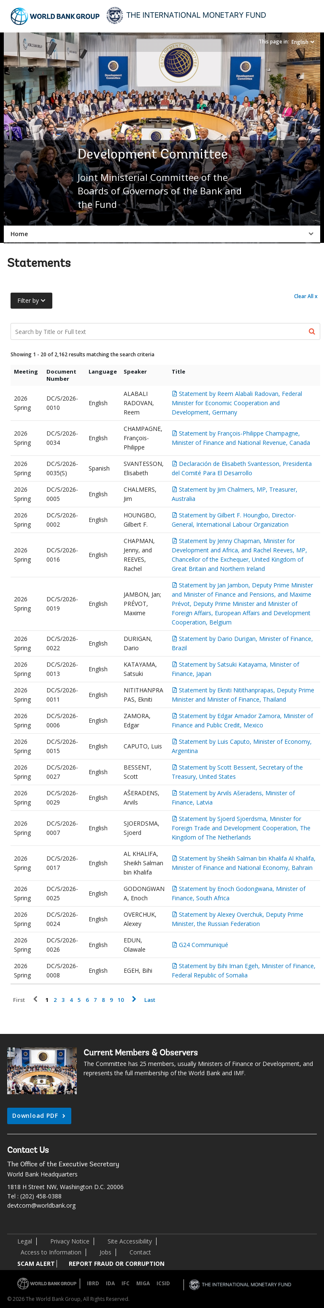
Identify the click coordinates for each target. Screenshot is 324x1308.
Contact (140, 1252)
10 (121, 1000)
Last (149, 1000)
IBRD (93, 1283)
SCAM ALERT (36, 1264)
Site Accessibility (130, 1241)
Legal (24, 1241)
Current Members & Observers (141, 1053)
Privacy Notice (69, 1241)
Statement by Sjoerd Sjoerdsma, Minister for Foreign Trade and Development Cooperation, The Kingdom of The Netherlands (241, 828)
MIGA (143, 1283)
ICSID (163, 1283)
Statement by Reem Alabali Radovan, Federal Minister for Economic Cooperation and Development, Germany (237, 403)
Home (19, 234)
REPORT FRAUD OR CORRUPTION (117, 1264)
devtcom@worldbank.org (41, 1205)
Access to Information (51, 1252)
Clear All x (306, 296)
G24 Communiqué (203, 945)
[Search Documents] (165, 331)
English (300, 42)
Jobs (105, 1252)
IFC (126, 1283)
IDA (110, 1283)
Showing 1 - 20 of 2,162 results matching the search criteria (82, 354)
